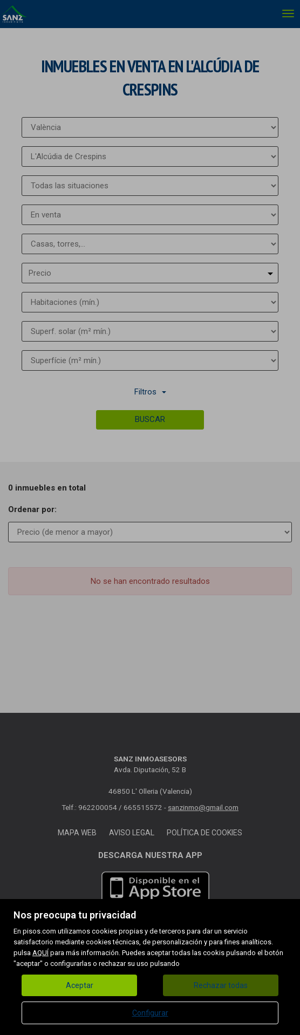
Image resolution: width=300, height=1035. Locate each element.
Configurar (150, 1013)
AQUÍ (40, 953)
